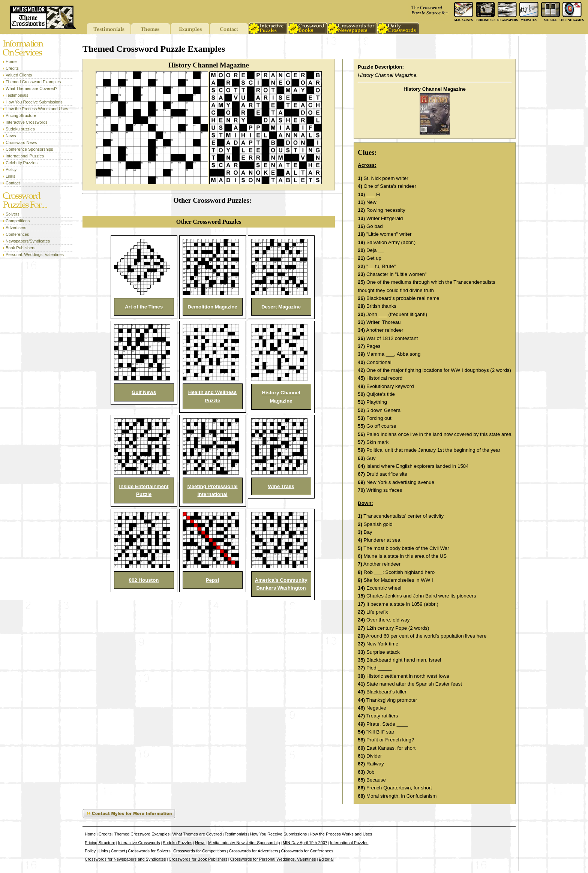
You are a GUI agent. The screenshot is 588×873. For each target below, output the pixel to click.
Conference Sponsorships (29, 149)
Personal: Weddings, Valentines (35, 254)
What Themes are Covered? (31, 88)
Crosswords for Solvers (149, 851)
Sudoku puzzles (20, 129)
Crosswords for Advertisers (253, 851)
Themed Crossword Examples (33, 81)
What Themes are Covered (197, 834)
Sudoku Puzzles (177, 842)
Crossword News (21, 142)
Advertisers (16, 227)
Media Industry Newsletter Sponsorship (244, 842)
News (11, 135)
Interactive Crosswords (27, 122)
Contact (13, 183)
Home (11, 61)
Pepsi (212, 580)
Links (10, 176)
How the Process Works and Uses (37, 108)
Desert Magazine (281, 307)
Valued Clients (19, 75)
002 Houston (144, 580)
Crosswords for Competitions (199, 851)
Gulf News (144, 392)
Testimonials (17, 95)
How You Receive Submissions (34, 102)
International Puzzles (25, 156)
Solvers (13, 214)
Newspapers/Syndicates (28, 241)
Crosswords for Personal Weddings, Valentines (273, 859)
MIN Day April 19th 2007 (305, 842)
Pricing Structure (21, 115)
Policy (11, 169)
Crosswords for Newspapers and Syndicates (125, 859)
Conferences (17, 234)
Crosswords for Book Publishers (198, 859)
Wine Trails (281, 486)
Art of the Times (144, 307)
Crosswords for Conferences (307, 851)
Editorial (326, 859)
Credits (12, 68)
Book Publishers (21, 248)
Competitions (18, 221)
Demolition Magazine (212, 307)
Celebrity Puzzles (22, 162)
